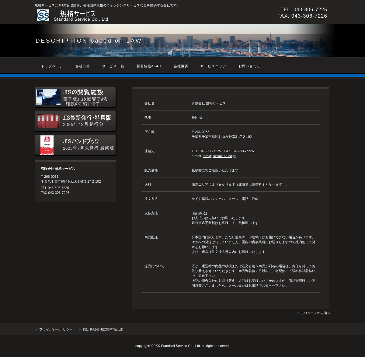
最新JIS (75, 121)
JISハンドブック (75, 145)
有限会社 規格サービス (118, 15)
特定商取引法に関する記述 (103, 329)
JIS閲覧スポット (75, 97)
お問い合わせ (249, 66)
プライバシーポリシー (56, 329)
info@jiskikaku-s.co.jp (219, 156)
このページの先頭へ (315, 313)
